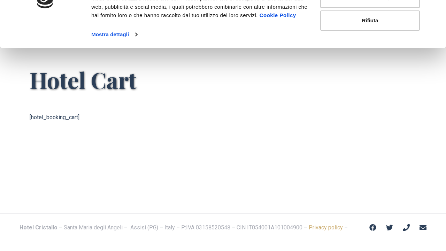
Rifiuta (370, 64)
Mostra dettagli (110, 78)
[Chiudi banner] (435, 10)
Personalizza (370, 41)
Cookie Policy (278, 59)
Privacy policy (326, 227)
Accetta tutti (370, 18)
